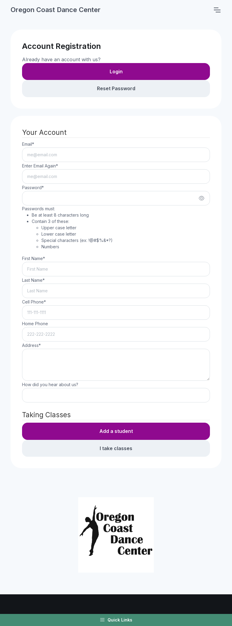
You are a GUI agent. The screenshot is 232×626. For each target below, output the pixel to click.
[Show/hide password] (201, 198)
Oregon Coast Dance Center (56, 10)
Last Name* (33, 280)
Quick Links (116, 620)
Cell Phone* (34, 301)
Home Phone (35, 323)
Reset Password (116, 88)
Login (116, 71)
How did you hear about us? (50, 384)
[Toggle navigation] (216, 10)
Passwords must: (67, 228)
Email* (28, 144)
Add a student (116, 431)
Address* (31, 345)
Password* (33, 187)
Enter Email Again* (40, 165)
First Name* (33, 258)
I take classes (116, 448)
